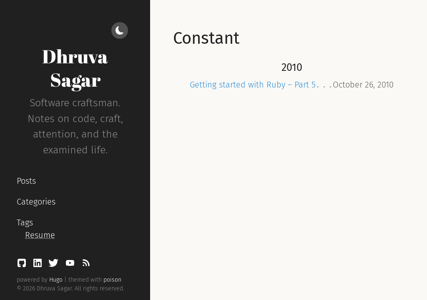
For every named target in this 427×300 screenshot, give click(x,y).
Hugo (56, 279)
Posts (26, 181)
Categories (36, 202)
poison (112, 279)
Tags (25, 223)
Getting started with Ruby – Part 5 (253, 85)
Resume (40, 235)
